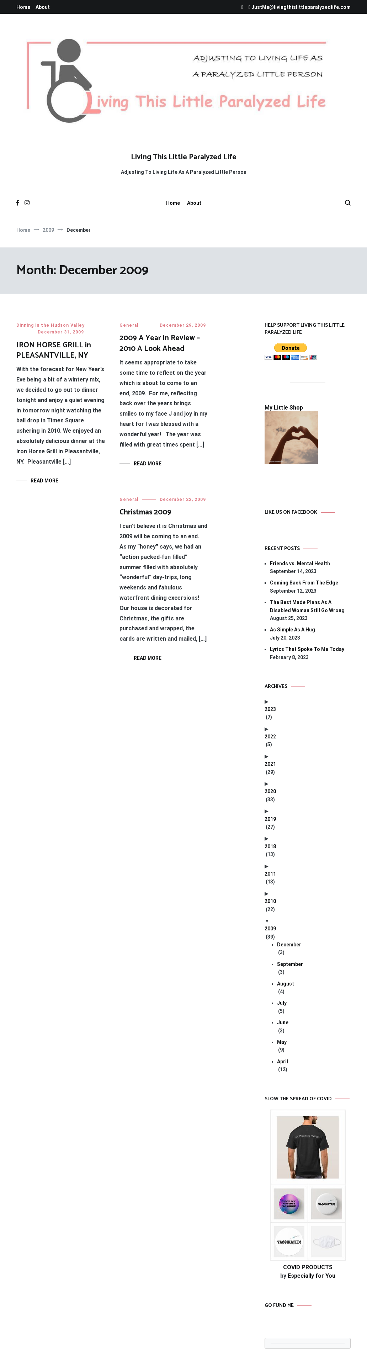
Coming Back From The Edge (304, 583)
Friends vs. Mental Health (300, 563)
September (290, 964)
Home (23, 7)
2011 (270, 874)
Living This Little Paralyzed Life (183, 157)
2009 (270, 928)
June (282, 1022)
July (282, 1003)
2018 (270, 846)
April (282, 1061)
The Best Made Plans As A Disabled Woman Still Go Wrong (307, 606)
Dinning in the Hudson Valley (50, 325)
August (285, 984)
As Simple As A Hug (292, 629)
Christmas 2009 (145, 512)
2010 (270, 901)
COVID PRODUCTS (308, 1267)
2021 (270, 764)
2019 (270, 819)
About (43, 7)
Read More (44, 481)
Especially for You (311, 1275)
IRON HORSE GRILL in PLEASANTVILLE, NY (53, 350)
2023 (270, 709)
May (282, 1042)
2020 (270, 791)
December (289, 944)
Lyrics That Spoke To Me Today (307, 649)
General (128, 325)
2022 (270, 736)
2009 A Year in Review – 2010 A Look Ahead (159, 343)
